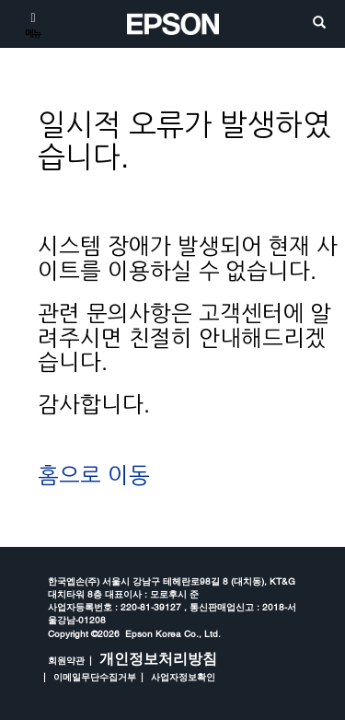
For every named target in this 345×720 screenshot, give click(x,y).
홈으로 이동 (94, 475)
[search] (319, 23)
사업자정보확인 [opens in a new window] (183, 676)
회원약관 (66, 660)
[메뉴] (33, 24)
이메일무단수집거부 (94, 676)
